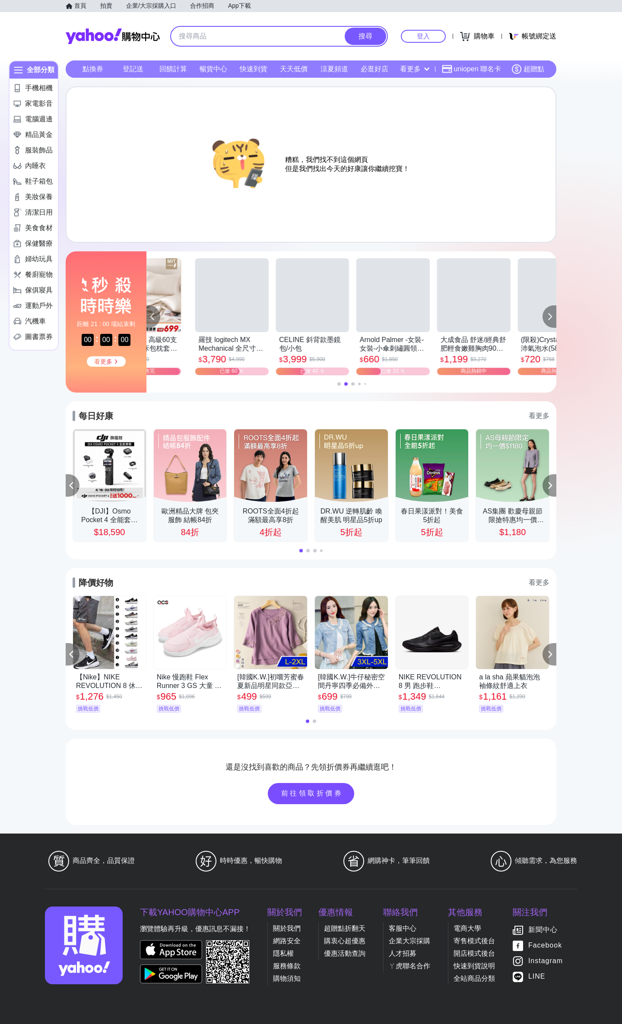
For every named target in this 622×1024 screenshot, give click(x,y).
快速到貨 (253, 69)
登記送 (133, 69)
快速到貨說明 (474, 966)
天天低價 (294, 69)
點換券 (93, 69)
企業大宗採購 (409, 941)
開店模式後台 (474, 953)
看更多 (414, 69)
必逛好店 (374, 69)
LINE (537, 976)
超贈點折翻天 (344, 928)
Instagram (545, 960)
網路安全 (287, 941)
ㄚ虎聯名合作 (409, 966)
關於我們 (287, 928)
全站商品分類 (474, 978)
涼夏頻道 (334, 69)
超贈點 (527, 69)
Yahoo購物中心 (113, 36)
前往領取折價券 (312, 793)
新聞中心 (543, 929)
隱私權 (283, 953)
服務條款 (287, 966)
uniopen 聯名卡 (471, 69)
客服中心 (402, 928)
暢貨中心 (213, 69)
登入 (423, 36)
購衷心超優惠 (344, 941)
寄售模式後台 (474, 941)
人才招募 (402, 953)
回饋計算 (173, 69)
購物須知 (287, 978)
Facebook (545, 945)
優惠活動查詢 (344, 953)
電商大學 (467, 928)
